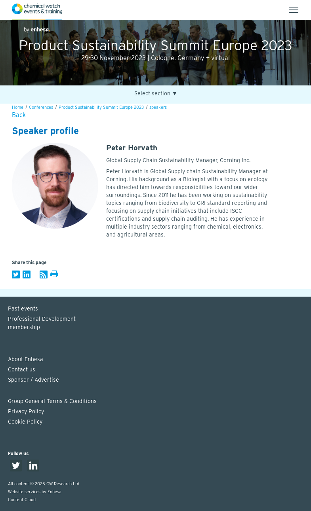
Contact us (21, 369)
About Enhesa (25, 359)
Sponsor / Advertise (33, 380)
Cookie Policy (25, 421)
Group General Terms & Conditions (52, 401)
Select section (155, 93)
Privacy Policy (26, 411)
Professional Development (159, 323)
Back (19, 115)
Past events (23, 308)
